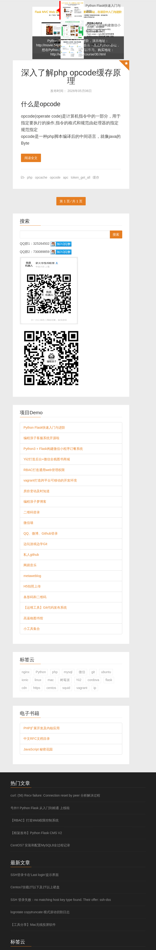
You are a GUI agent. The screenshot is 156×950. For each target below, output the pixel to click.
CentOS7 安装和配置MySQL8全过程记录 (40, 845)
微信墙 (28, 523)
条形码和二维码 (35, 597)
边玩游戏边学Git (35, 544)
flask (108, 680)
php (29, 177)
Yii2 (78, 680)
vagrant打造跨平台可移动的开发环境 (50, 480)
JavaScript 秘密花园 (38, 749)
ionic (25, 680)
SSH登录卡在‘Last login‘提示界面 (34, 875)
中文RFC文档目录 (37, 738)
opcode (55, 177)
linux (38, 680)
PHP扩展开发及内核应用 (42, 728)
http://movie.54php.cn (51, 45)
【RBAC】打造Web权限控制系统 (34, 820)
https (36, 688)
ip (95, 688)
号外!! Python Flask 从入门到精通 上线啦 (40, 808)
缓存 (96, 177)
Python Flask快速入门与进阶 (44, 427)
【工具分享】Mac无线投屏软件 (33, 924)
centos (51, 688)
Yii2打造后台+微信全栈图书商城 (47, 459)
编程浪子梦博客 (35, 501)
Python (41, 672)
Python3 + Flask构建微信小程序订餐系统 (53, 449)
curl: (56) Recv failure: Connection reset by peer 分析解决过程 (55, 795)
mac (50, 680)
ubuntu (106, 672)
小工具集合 (32, 629)
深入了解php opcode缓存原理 (71, 76)
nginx (25, 672)
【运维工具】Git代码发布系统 (45, 607)
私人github (31, 554)
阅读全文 (30, 158)
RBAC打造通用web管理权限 (44, 470)
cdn (24, 688)
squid (66, 688)
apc (65, 177)
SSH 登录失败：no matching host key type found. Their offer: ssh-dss (60, 900)
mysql (68, 672)
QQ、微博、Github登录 (41, 533)
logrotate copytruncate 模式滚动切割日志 (40, 912)
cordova (93, 680)
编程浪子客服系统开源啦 (41, 438)
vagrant (81, 688)
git (93, 672)
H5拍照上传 (32, 586)
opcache (41, 177)
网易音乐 (30, 565)
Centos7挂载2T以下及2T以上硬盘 (35, 887)
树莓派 (65, 680)
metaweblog (32, 576)
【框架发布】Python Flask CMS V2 (36, 833)
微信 (82, 672)
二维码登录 (32, 512)
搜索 (116, 234)
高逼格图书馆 (33, 618)
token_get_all (80, 177)
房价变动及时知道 (37, 491)
